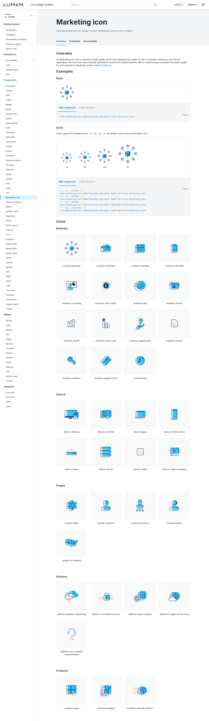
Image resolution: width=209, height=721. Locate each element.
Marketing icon (13, 197)
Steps (8, 276)
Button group (12, 123)
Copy (185, 115)
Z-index (9, 381)
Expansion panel (13, 160)
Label (8, 188)
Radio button (11, 244)
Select (8, 258)
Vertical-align (12, 376)
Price (8, 234)
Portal (8, 402)
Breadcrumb (11, 114)
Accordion (10, 86)
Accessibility (90, 41)
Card (8, 128)
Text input (10, 290)
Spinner (9, 267)
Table (8, 281)
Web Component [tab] (67, 107)
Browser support (13, 44)
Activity (9, 90)
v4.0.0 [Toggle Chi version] (177, 4)
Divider (9, 146)
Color (8, 65)
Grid (8, 74)
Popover (9, 230)
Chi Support (105, 65)
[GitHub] (203, 4)
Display (9, 330)
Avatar (9, 100)
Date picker (11, 141)
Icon (8, 183)
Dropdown (10, 155)
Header (9, 179)
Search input (11, 253)
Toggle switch (12, 304)
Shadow (9, 357)
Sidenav (9, 262)
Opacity (9, 344)
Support (192, 4)
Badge (9, 104)
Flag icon (10, 169)
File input (10, 165)
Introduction (11, 30)
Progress (10, 239)
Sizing (8, 362)
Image (8, 339)
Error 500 (10, 397)
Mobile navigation (14, 202)
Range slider (11, 248)
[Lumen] (17, 4)
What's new (11, 48)
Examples (61, 41)
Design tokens (12, 70)
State (8, 406)
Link (7, 193)
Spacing (9, 367)
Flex (7, 334)
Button (11, 119)
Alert (8, 95)
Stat (7, 272)
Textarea (10, 295)
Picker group (11, 225)
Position (9, 353)
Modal (8, 207)
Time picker (11, 299)
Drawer (9, 151)
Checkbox (10, 132)
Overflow (10, 348)
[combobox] (114, 4)
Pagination (10, 216)
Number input (12, 211)
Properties (75, 41)
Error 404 (10, 392)
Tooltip (9, 309)
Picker (8, 220)
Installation (11, 35)
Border (9, 320)
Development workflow (16, 39)
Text (8, 371)
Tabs (8, 285)
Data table (10, 137)
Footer (8, 174)
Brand (8, 109)
